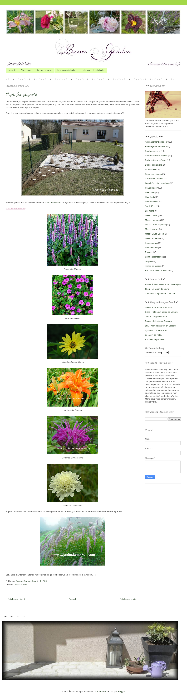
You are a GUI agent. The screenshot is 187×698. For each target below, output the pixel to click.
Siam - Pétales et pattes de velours (161, 312)
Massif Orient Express (155, 224)
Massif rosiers (21, 584)
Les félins (149, 211)
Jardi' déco (150, 206)
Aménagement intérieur (156, 146)
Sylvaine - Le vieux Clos (156, 330)
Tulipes (148, 261)
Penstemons (151, 243)
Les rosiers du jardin (66, 70)
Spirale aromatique (154, 257)
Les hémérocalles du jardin (92, 70)
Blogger (121, 691)
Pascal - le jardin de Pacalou (158, 321)
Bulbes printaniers (153, 165)
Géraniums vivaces (154, 178)
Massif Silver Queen (154, 234)
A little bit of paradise (154, 339)
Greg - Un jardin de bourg (157, 289)
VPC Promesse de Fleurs (157, 270)
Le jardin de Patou (153, 335)
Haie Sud (149, 197)
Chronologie (26, 70)
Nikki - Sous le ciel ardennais (158, 307)
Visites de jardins (153, 266)
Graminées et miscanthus (157, 183)
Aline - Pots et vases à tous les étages (163, 284)
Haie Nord (150, 192)
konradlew (101, 691)
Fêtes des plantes (153, 174)
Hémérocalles (151, 201)
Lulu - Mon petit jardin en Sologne (160, 326)
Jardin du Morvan (52, 202)
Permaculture (151, 247)
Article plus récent (16, 599)
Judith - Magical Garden (156, 316)
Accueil (12, 70)
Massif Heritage (152, 220)
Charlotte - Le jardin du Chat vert (160, 293)
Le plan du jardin (44, 70)
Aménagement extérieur (156, 142)
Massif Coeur (151, 215)
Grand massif (151, 188)
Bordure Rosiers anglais (156, 155)
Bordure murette (152, 151)
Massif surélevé (152, 238)
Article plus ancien (128, 599)
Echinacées (150, 169)
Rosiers (148, 252)
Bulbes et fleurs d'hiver (155, 160)
